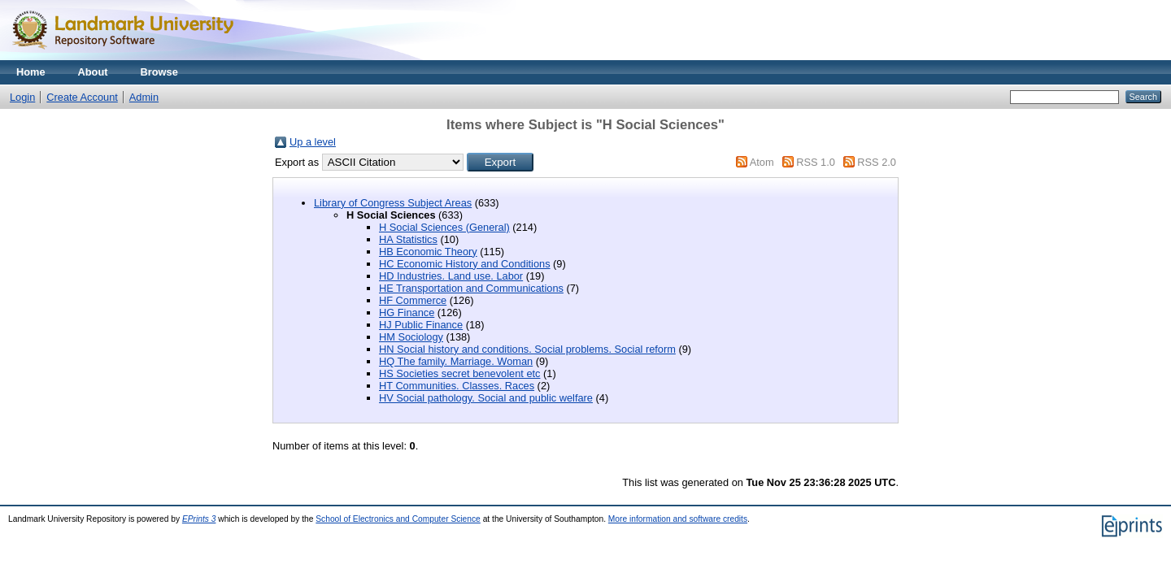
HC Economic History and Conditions (465, 264)
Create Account (82, 97)
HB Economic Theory (428, 251)
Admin (144, 97)
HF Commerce (412, 300)
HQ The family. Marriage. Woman (456, 361)
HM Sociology (411, 337)
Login (22, 97)
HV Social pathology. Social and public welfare (486, 398)
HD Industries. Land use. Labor (451, 276)
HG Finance (406, 312)
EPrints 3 (199, 518)
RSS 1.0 (815, 162)
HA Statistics (408, 239)
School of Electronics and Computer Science (398, 518)
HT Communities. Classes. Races (456, 386)
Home (31, 72)
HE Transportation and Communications (471, 288)
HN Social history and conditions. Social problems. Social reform (527, 349)
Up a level (312, 142)
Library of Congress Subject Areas (393, 203)
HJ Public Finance (421, 325)
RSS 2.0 (876, 162)
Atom (762, 162)
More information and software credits (677, 518)
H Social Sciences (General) (444, 227)
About (93, 72)
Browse (159, 72)
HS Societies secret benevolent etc (459, 373)
